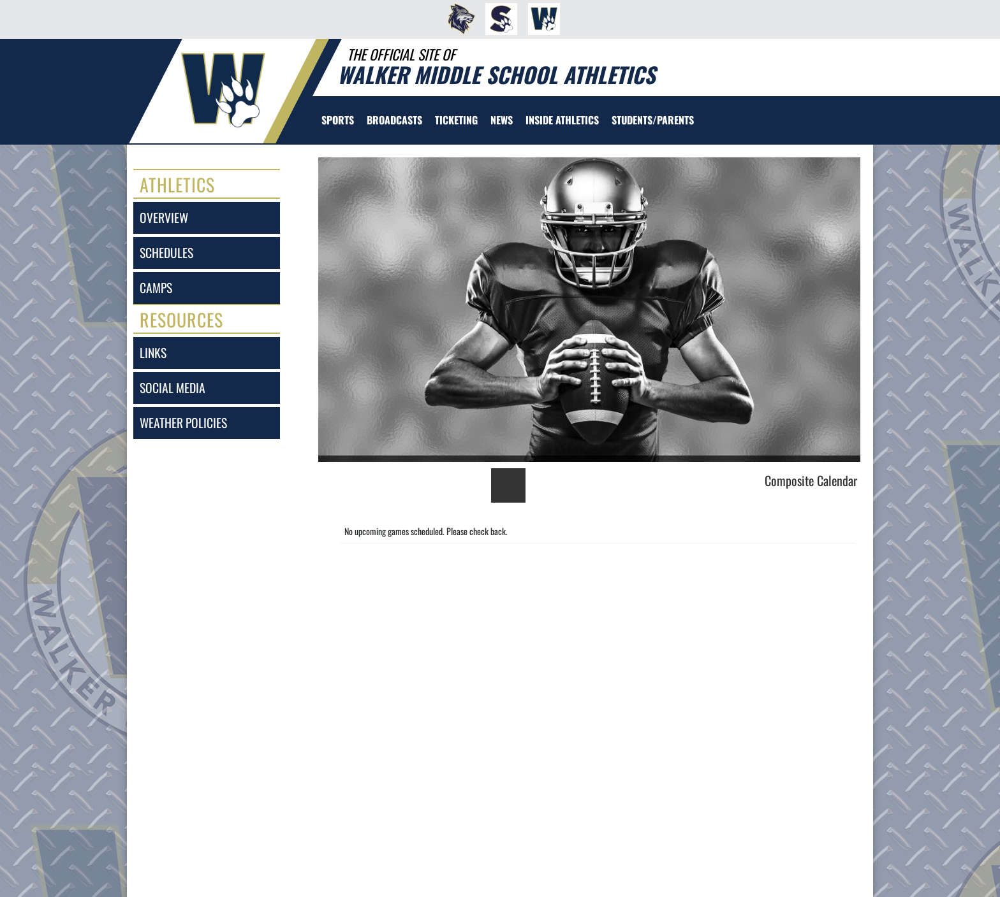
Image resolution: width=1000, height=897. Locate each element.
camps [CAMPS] (156, 287)
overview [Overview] (164, 217)
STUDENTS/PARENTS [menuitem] (653, 119)
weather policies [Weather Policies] (183, 422)
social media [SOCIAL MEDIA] (172, 387)
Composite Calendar (811, 480)
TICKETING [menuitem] (456, 119)
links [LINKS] (153, 352)
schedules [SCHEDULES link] (166, 252)
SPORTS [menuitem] (337, 119)
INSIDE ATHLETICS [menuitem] (562, 119)
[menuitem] (457, 19)
